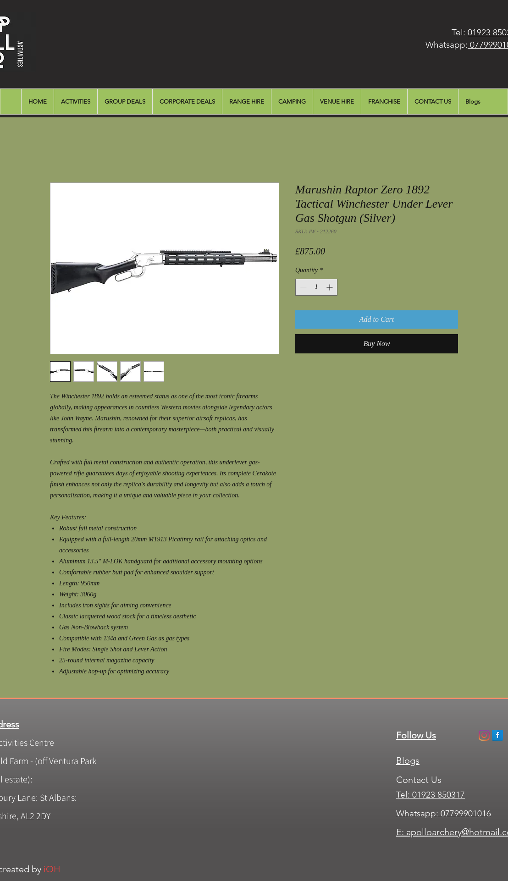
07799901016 (464, 813)
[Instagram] (484, 735)
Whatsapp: (417, 813)
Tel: (404, 794)
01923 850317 (438, 794)
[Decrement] (302, 287)
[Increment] (330, 287)
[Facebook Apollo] (497, 735)
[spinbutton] (316, 287)
